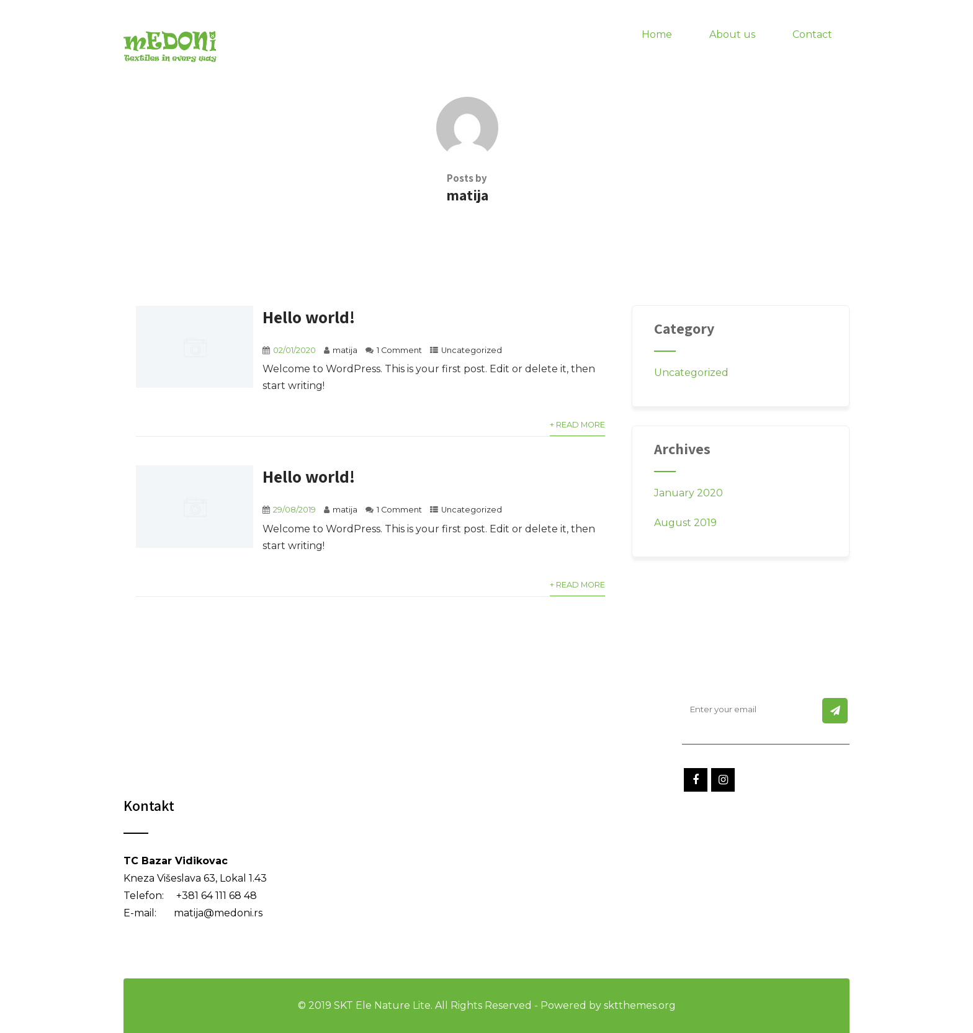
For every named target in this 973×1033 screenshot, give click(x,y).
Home (657, 34)
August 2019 (685, 523)
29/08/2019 (294, 509)
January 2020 (688, 493)
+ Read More (577, 424)
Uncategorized (471, 350)
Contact (812, 34)
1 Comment (399, 350)
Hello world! (308, 316)
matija (345, 350)
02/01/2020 (294, 350)
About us (732, 34)
